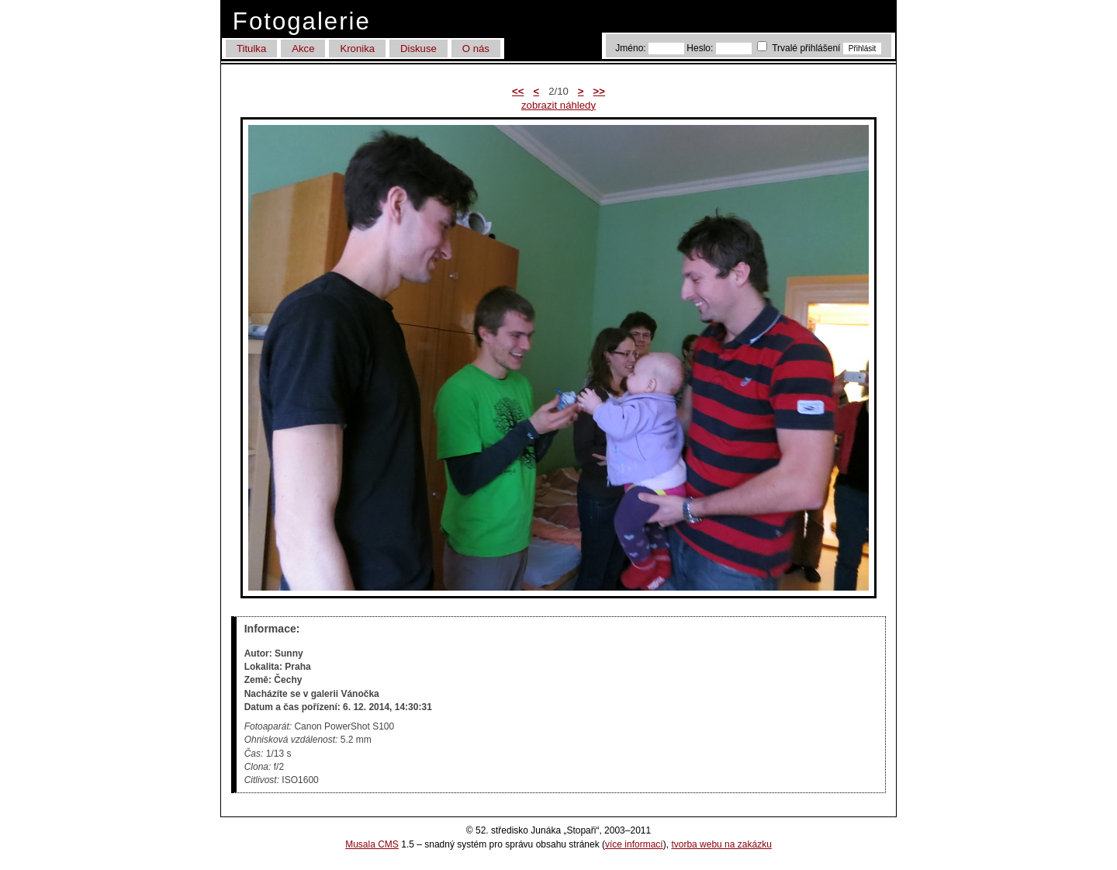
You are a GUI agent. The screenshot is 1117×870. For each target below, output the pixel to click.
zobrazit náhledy (558, 105)
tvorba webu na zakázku (721, 844)
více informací (634, 844)
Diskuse (418, 48)
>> (599, 91)
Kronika (357, 48)
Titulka (251, 48)
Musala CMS (372, 844)
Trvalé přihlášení (800, 48)
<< (518, 91)
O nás (475, 48)
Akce (303, 48)
